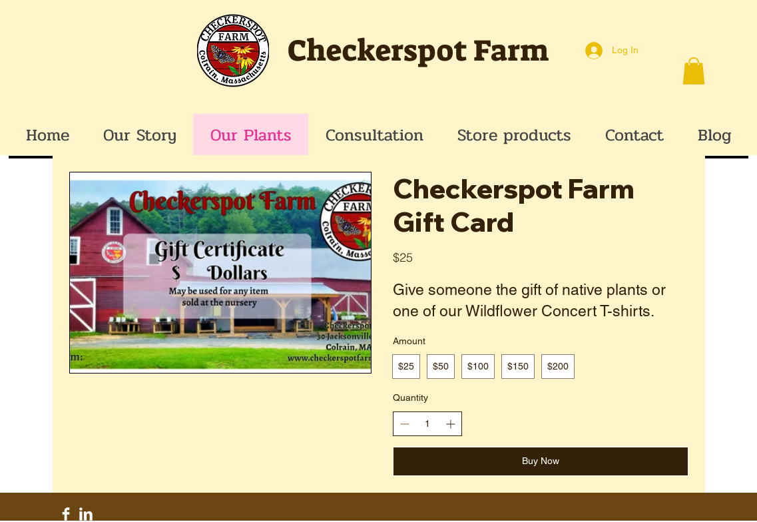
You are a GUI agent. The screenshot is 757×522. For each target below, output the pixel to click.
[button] (693, 71)
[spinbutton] (427, 424)
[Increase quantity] (450, 423)
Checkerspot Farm (418, 50)
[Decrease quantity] (404, 423)
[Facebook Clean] (66, 514)
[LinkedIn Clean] (86, 514)
